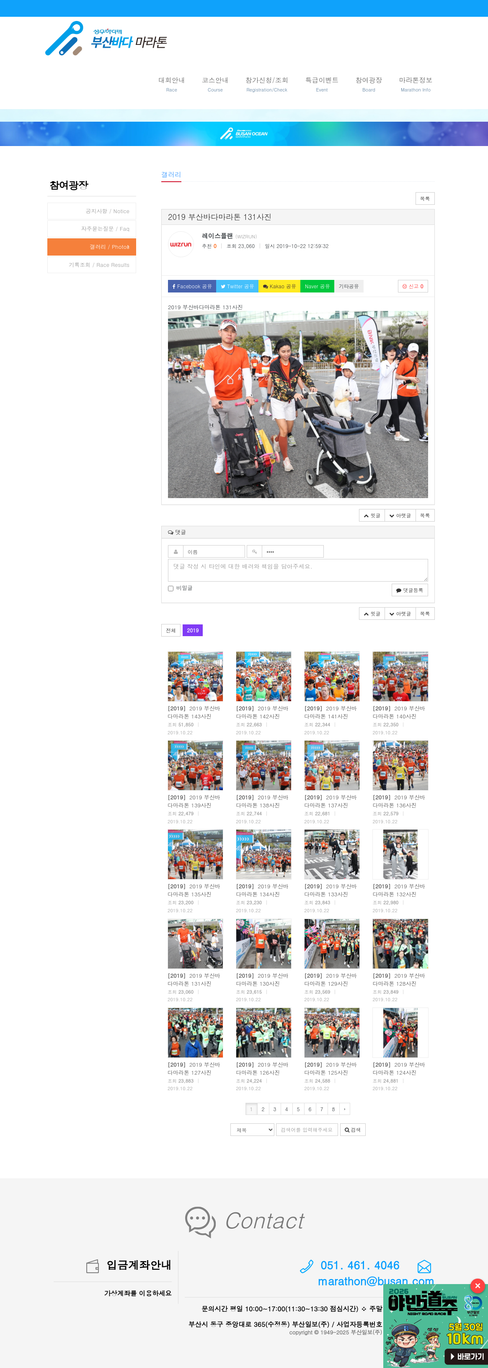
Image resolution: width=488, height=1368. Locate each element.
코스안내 (215, 84)
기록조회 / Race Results (99, 265)
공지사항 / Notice (107, 211)
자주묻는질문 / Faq (105, 228)
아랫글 (400, 515)
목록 (425, 198)
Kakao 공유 (279, 286)
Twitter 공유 (237, 286)
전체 (171, 630)
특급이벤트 (322, 84)
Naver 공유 (317, 286)
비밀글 (180, 588)
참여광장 (369, 84)
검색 (353, 1129)
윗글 (372, 515)
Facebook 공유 (192, 286)
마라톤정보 (416, 84)
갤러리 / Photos (109, 247)
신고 (413, 286)
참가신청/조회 (267, 84)
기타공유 (349, 286)
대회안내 (171, 84)
